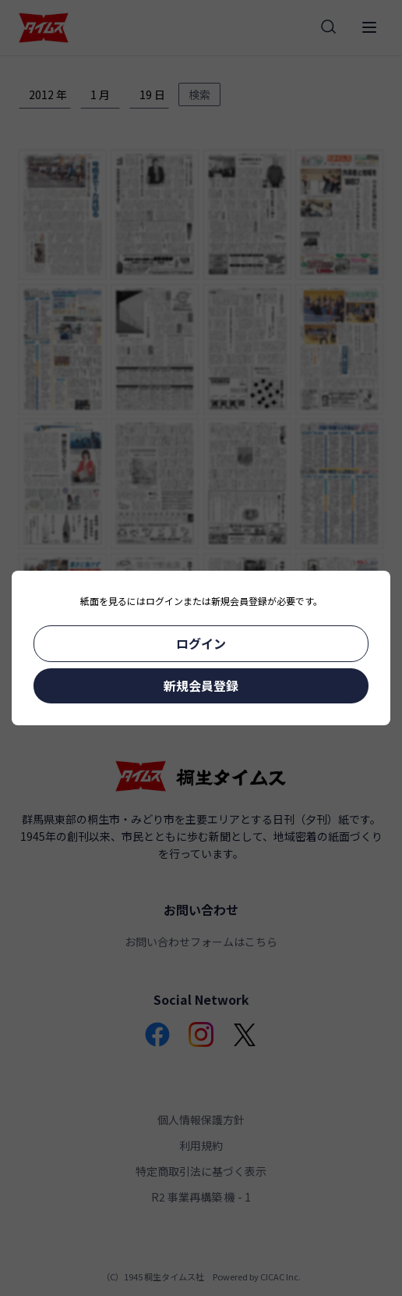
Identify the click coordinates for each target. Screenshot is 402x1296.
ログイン (201, 643)
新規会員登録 (201, 685)
